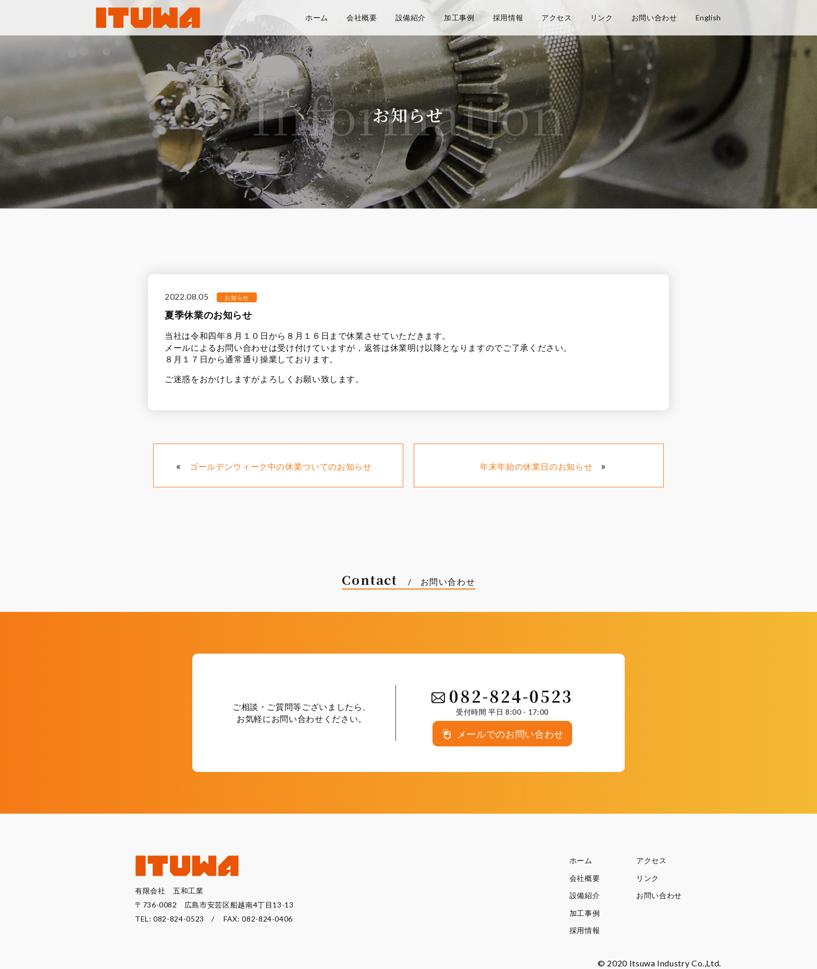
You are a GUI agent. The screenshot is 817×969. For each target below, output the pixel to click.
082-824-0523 (178, 918)
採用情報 (585, 930)
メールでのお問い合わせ (510, 734)
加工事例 (585, 913)
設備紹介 (585, 895)
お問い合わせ (659, 895)
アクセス (651, 860)
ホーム (581, 860)
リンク (647, 878)
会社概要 (585, 878)
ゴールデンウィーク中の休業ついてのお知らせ (281, 466)
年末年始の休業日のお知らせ (536, 466)
